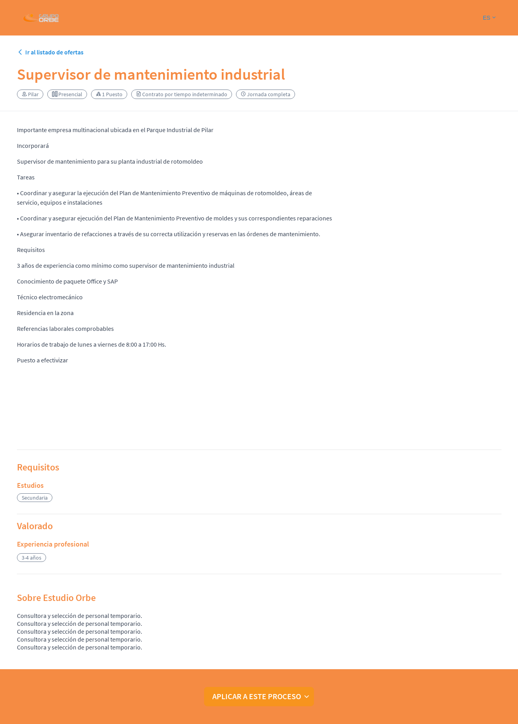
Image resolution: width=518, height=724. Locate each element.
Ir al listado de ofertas (50, 52)
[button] (489, 18)
